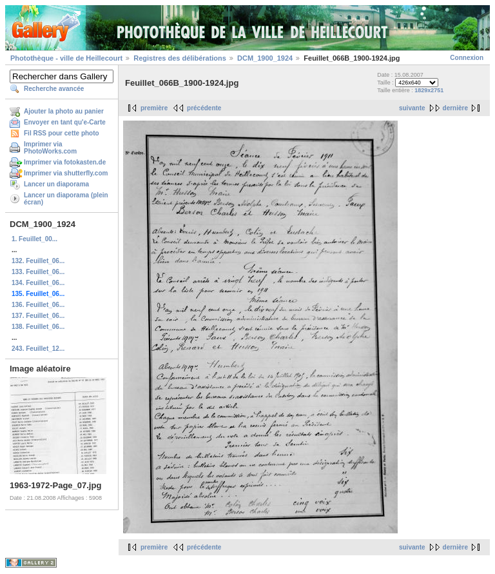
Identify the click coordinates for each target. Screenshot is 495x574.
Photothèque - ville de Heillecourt (66, 58)
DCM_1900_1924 (265, 58)
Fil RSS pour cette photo (61, 133)
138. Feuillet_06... (38, 326)
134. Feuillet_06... (38, 282)
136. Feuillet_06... (38, 304)
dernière (455, 108)
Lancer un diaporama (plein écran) (66, 199)
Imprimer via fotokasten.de (65, 162)
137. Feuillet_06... (38, 315)
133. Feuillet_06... (38, 271)
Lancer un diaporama (56, 184)
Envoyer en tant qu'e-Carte (65, 122)
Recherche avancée (54, 88)
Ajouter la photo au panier (64, 111)
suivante (412, 108)
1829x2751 (428, 90)
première (154, 108)
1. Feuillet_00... (34, 238)
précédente (204, 108)
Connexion (466, 57)
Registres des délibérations (179, 58)
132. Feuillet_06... (38, 260)
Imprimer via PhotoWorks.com (50, 148)
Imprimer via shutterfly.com (66, 173)
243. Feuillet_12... (38, 348)
